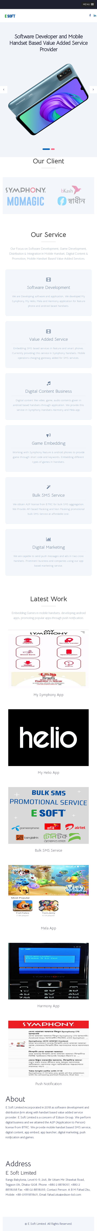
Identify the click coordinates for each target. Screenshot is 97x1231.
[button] (88, 4)
